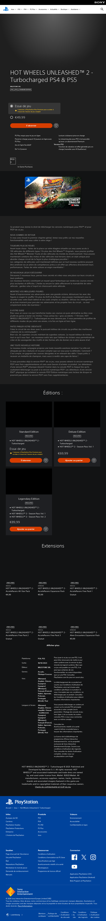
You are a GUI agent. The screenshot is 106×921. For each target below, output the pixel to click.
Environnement (75, 818)
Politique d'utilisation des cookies (95, 914)
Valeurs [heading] (73, 814)
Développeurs (43, 868)
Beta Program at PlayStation (80, 881)
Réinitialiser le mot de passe (16, 868)
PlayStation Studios (13, 825)
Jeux (12, 9)
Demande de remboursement (17, 871)
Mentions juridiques (42, 914)
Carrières (9, 821)
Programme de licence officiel (49, 871)
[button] (53, 192)
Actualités (53, 9)
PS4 (25, 9)
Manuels (9, 874)
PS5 (19, 9)
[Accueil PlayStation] (5, 9)
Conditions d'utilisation (46, 854)
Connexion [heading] (75, 850)
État (7, 861)
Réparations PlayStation (15, 864)
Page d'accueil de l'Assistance (17, 854)
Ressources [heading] (43, 850)
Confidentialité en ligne (79, 825)
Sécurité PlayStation (13, 857)
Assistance (74, 9)
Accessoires (43, 9)
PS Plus (32, 9)
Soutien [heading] (9, 850)
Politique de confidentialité (53, 914)
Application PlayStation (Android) (82, 877)
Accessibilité (75, 821)
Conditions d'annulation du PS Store (51, 857)
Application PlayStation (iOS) (81, 874)
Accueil (8, 808)
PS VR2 (40, 825)
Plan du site (74, 914)
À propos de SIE (12, 818)
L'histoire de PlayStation (15, 835)
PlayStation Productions (15, 828)
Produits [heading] (42, 814)
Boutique (64, 9)
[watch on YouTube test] (75, 205)
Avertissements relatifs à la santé (66, 727)
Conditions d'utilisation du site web (65, 914)
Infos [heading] (8, 814)
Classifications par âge (46, 861)
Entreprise (9, 832)
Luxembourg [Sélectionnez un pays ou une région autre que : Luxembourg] (14, 915)
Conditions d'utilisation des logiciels (83, 914)
